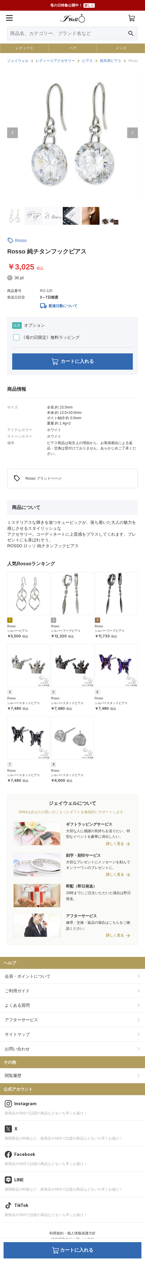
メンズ (121, 48)
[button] (12, 132)
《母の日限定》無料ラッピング (46, 337)
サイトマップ (17, 1034)
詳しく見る (115, 844)
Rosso (21, 240)
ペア (72, 48)
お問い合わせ (17, 1048)
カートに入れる (72, 361)
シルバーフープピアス (66, 630)
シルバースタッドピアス (23, 703)
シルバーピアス (17, 630)
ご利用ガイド (17, 990)
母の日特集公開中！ (72, 5)
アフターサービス (21, 1019)
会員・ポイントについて (28, 976)
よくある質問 (17, 1005)
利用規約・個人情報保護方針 (72, 1233)
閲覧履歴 (13, 1075)
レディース (24, 48)
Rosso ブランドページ (37, 478)
